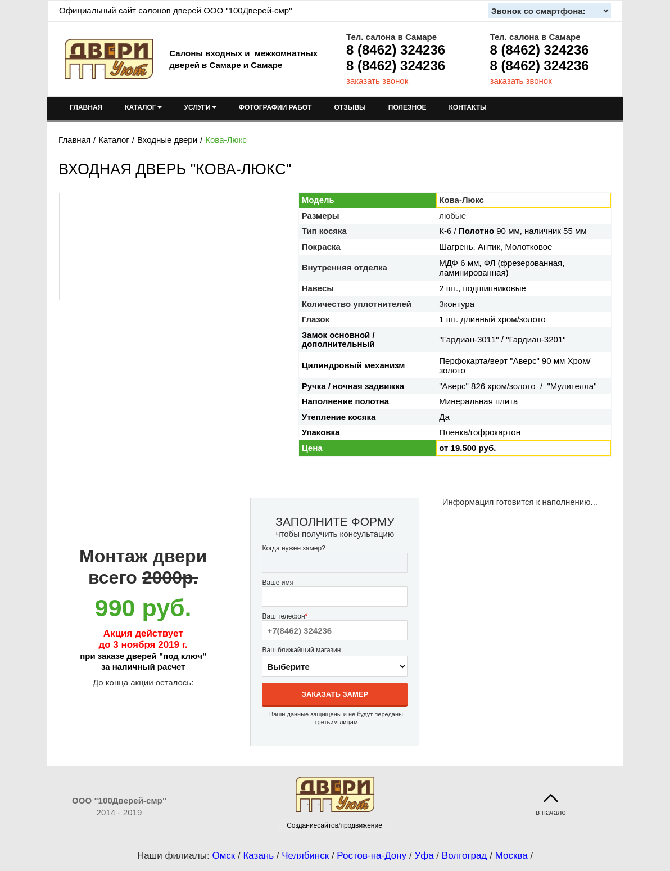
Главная (74, 140)
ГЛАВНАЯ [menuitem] (86, 107)
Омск (223, 855)
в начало (551, 812)
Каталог (113, 140)
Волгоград (464, 855)
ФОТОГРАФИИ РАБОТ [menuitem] (275, 107)
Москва (511, 855)
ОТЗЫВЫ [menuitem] (350, 107)
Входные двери (167, 140)
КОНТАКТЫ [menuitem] (467, 107)
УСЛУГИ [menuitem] (200, 107)
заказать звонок (377, 80)
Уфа (423, 855)
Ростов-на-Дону (371, 855)
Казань (258, 855)
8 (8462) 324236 (395, 49)
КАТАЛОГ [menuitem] (143, 107)
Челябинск (305, 855)
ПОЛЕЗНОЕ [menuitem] (407, 107)
